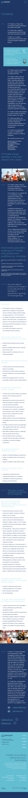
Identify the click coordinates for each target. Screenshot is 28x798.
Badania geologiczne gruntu (21, 775)
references (6, 723)
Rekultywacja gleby (10, 780)
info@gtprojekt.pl (5, 742)
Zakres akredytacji (19, 707)
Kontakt (24, 747)
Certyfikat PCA (18, 711)
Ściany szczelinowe (22, 780)
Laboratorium (24, 778)
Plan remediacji (11, 778)
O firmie (24, 735)
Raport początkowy (10, 775)
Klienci (24, 738)
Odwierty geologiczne (22, 777)
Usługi (23, 744)
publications (7, 720)
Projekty (24, 741)
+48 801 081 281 (5, 744)
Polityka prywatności (4, 788)
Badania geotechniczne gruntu (8, 777)
